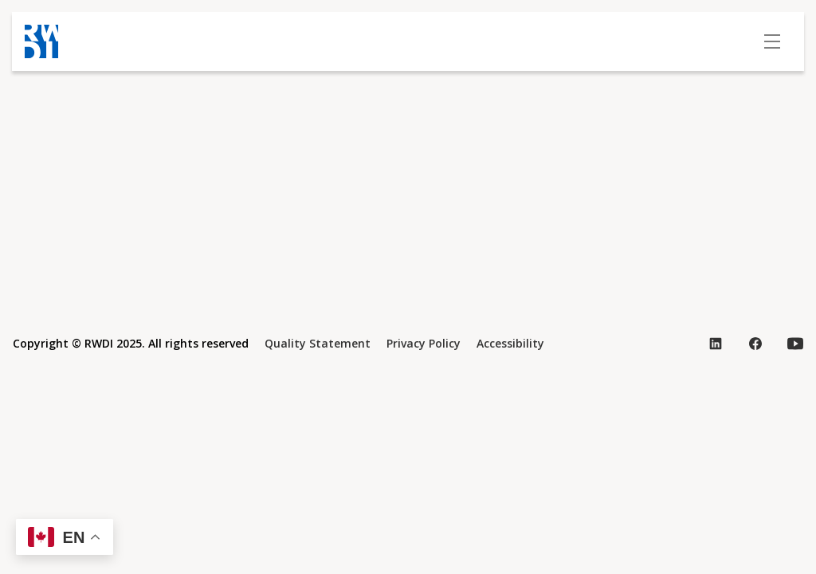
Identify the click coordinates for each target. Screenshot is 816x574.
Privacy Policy (423, 343)
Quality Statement (318, 343)
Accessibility (510, 343)
